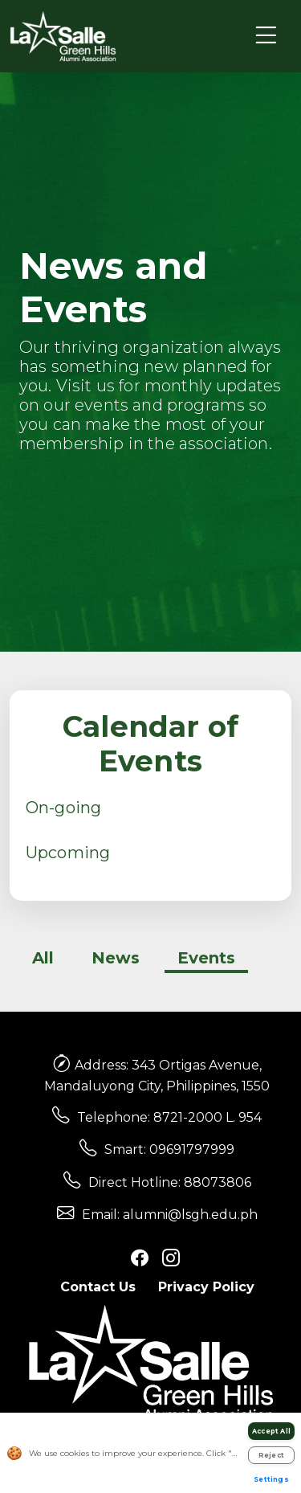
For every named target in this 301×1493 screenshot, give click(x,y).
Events (206, 957)
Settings (271, 1479)
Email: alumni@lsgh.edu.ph (170, 1214)
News (116, 957)
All (43, 957)
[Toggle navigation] (266, 36)
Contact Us (98, 1287)
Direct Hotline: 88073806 (169, 1182)
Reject (271, 1455)
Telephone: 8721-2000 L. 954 (169, 1117)
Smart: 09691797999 (169, 1149)
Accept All (271, 1431)
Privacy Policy (206, 1287)
